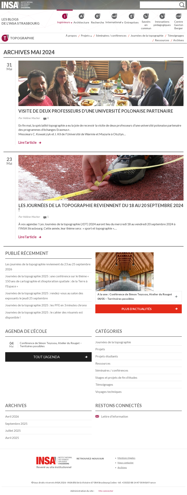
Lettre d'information (114, 416)
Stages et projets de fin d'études (116, 377)
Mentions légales (126, 457)
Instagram (104, 464)
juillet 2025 (13, 430)
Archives (178, 40)
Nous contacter (126, 462)
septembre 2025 (16, 423)
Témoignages (175, 35)
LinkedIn (98, 464)
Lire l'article (27, 142)
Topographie (22, 38)
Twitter (85, 464)
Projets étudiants (106, 356)
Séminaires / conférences (111, 35)
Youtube (91, 464)
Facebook (79, 464)
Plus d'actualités (137, 309)
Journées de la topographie (147, 35)
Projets (86, 36)
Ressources (162, 40)
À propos (71, 35)
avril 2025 (12, 437)
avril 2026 (12, 416)
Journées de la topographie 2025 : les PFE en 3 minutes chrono (46, 305)
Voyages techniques (108, 391)
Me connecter (106, 490)
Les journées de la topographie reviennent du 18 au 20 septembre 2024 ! (100, 207)
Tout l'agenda (46, 357)
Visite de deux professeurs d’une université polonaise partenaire (95, 111)
